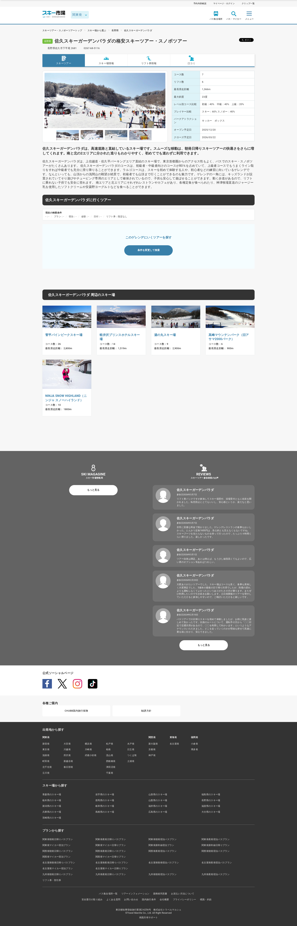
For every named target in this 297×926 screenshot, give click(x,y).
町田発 (45, 761)
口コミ (191, 60)
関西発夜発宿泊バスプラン (162, 851)
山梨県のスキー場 (157, 800)
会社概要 (164, 899)
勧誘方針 (146, 710)
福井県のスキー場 (157, 806)
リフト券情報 (148, 60)
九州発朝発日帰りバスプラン (57, 874)
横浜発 (88, 743)
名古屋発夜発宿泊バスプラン (217, 862)
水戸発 (130, 743)
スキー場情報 (106, 60)
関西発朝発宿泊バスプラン (216, 851)
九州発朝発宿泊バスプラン (162, 874)
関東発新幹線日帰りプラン (216, 845)
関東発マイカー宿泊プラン (56, 845)
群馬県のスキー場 (104, 800)
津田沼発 (110, 767)
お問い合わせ (131, 899)
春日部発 (68, 767)
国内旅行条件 (149, 899)
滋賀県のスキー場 (211, 806)
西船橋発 (110, 761)
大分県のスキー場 (211, 812)
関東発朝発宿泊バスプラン (162, 839)
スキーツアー (63, 60)
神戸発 (152, 755)
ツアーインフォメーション (135, 893)
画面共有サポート (148, 917)
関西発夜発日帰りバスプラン (110, 851)
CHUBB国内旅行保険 (76, 710)
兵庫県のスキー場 (51, 812)
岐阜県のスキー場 (104, 806)
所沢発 (67, 755)
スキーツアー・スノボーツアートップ (62, 30)
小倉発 (194, 743)
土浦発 (130, 761)
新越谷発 (68, 761)
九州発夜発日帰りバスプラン (110, 874)
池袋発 (45, 755)
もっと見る (93, 489)
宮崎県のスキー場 (51, 817)
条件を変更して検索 (149, 250)
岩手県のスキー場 (104, 794)
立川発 (45, 773)
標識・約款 (206, 899)
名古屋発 (174, 743)
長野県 (115, 30)
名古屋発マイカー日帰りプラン (111, 868)
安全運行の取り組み (92, 899)
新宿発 (45, 743)
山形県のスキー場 (157, 794)
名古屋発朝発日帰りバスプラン (58, 862)
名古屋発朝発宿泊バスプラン (163, 862)
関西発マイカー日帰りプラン (110, 856)
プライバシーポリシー (184, 899)
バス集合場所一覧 (108, 893)
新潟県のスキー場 (51, 806)
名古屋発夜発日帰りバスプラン (111, 862)
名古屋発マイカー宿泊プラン (57, 868)
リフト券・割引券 (51, 880)
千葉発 (109, 773)
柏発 (108, 749)
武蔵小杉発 (91, 755)
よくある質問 (113, 899)
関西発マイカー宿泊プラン (56, 856)
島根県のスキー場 (104, 812)
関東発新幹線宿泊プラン (161, 845)
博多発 (194, 749)
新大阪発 (153, 743)
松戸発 (109, 743)
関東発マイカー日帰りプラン (110, 845)
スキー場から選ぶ (97, 30)
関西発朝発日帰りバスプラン (57, 851)
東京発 (45, 749)
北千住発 (47, 767)
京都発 (152, 749)
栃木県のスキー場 (51, 800)
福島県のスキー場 (211, 794)
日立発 (130, 749)
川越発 (67, 749)
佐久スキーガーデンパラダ (138, 30)
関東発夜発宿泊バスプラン (216, 839)
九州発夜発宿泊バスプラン (216, 874)
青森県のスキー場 (51, 794)
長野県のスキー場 (211, 800)
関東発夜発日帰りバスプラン (110, 839)
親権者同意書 (160, 893)
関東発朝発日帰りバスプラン (57, 839)
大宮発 (67, 743)
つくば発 (132, 755)
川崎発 (88, 749)
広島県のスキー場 (157, 812)
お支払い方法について (182, 893)
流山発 (109, 755)
